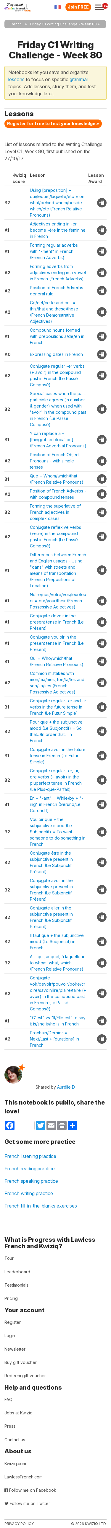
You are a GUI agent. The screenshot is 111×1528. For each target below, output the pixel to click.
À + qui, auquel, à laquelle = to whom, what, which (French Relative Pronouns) (57, 962)
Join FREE (78, 6)
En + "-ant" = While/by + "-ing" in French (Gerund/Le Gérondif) (56, 804)
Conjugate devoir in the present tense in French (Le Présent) (57, 622)
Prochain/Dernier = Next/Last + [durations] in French (54, 1039)
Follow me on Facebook (30, 1490)
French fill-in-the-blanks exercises (40, 1206)
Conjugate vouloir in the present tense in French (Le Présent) (57, 643)
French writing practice (28, 1193)
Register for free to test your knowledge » (53, 123)
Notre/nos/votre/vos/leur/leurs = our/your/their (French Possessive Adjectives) (58, 600)
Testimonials (16, 1284)
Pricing (11, 1298)
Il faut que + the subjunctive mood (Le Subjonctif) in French (57, 941)
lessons (16, 79)
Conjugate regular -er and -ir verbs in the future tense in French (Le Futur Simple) (58, 707)
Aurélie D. (66, 1086)
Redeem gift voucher (25, 1375)
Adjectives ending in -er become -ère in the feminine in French (58, 230)
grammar (79, 79)
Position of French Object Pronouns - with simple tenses (55, 460)
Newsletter (14, 1349)
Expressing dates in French (56, 354)
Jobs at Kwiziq (18, 1412)
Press (9, 1426)
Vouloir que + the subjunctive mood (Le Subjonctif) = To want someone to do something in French (58, 832)
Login (9, 1335)
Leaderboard (17, 1271)
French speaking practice (31, 1181)
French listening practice (30, 1156)
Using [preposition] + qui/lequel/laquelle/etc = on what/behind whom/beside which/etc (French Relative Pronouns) (57, 202)
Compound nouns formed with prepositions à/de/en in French (57, 336)
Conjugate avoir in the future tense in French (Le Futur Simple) (58, 755)
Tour (9, 1258)
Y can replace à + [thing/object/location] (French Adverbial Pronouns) (58, 439)
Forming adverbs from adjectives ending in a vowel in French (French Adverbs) (58, 272)
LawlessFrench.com (23, 1476)
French (16, 24)
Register (12, 1322)
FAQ (8, 1399)
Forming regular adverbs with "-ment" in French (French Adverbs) (54, 251)
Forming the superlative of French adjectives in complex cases (55, 512)
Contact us (14, 1439)
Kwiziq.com (15, 1463)
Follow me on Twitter (27, 1503)
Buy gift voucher (20, 1362)
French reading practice (29, 1169)
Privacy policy (19, 1524)
